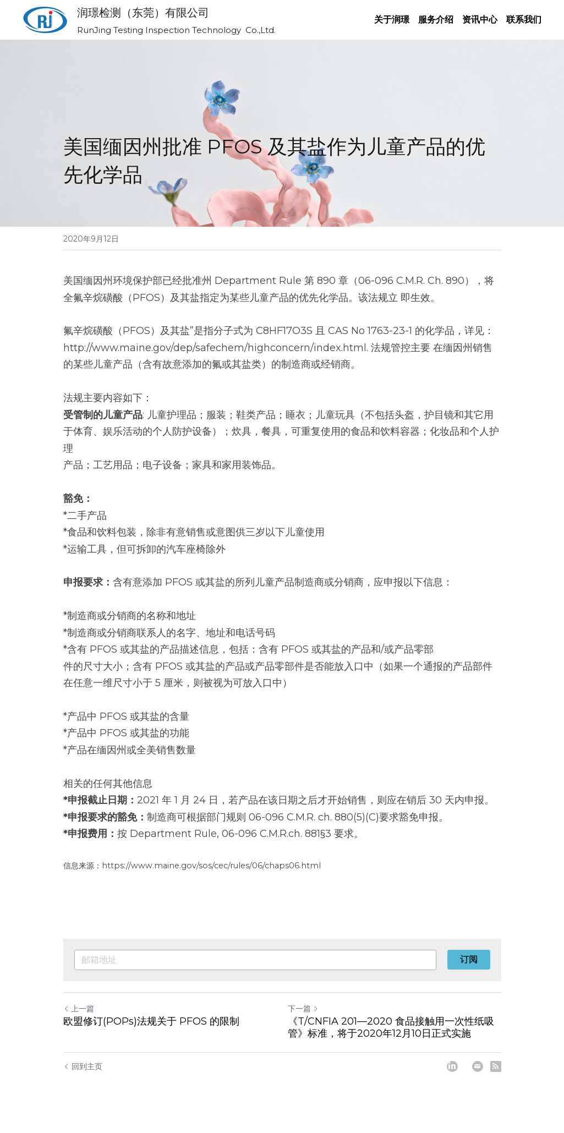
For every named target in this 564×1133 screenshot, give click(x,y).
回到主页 (82, 1066)
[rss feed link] (495, 1066)
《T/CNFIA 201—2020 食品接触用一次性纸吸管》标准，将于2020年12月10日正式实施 (391, 1027)
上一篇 (78, 1009)
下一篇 (303, 1009)
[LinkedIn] (452, 1066)
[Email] (477, 1066)
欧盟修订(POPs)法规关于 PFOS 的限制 (151, 1021)
